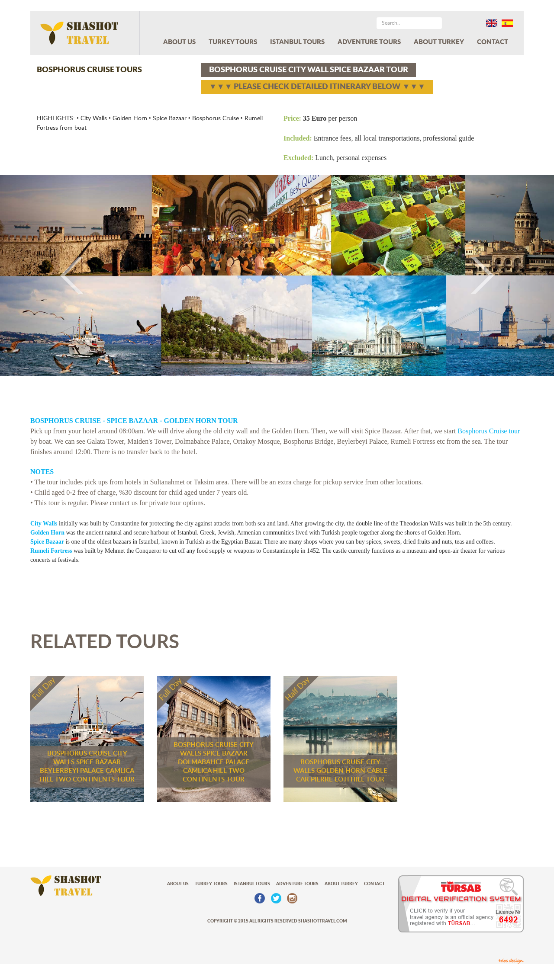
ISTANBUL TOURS (297, 42)
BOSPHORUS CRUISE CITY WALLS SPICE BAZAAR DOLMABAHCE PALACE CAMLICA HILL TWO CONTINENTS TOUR (214, 762)
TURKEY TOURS (233, 42)
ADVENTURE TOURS (369, 42)
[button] (41, 275)
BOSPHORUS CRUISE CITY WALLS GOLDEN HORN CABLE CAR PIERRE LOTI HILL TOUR (340, 771)
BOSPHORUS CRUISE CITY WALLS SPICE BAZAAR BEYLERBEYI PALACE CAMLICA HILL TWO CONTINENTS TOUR (87, 766)
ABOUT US (179, 42)
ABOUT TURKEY (439, 42)
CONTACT (492, 42)
